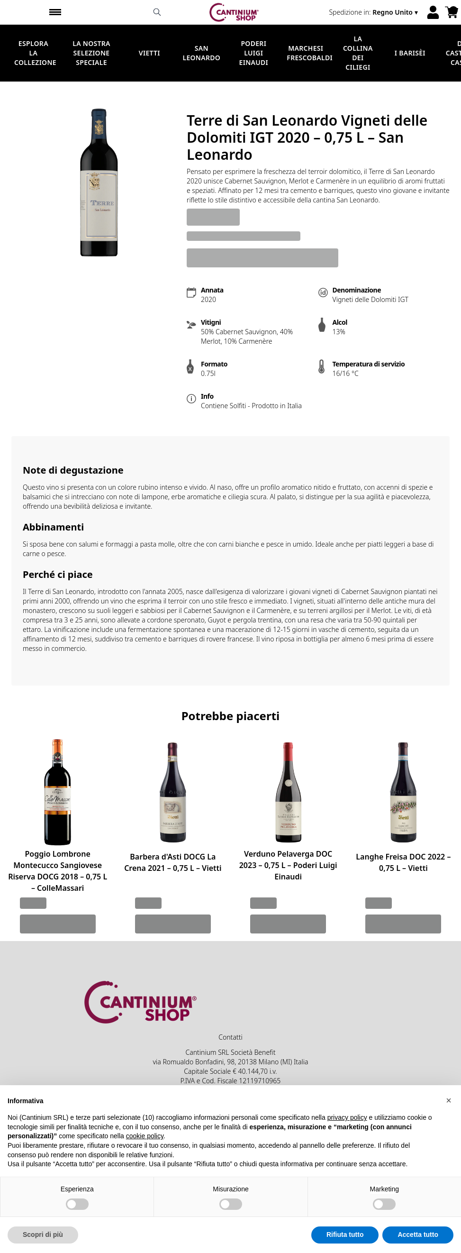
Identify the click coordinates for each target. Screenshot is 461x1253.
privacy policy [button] (347, 1131)
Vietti (149, 52)
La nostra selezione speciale (91, 53)
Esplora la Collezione (35, 53)
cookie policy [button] (144, 1149)
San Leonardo (201, 53)
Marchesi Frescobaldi (310, 53)
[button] (448, 1113)
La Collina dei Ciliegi (358, 53)
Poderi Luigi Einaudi (254, 53)
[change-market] (374, 12)
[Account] (433, 12)
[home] (234, 12)
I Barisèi (410, 52)
